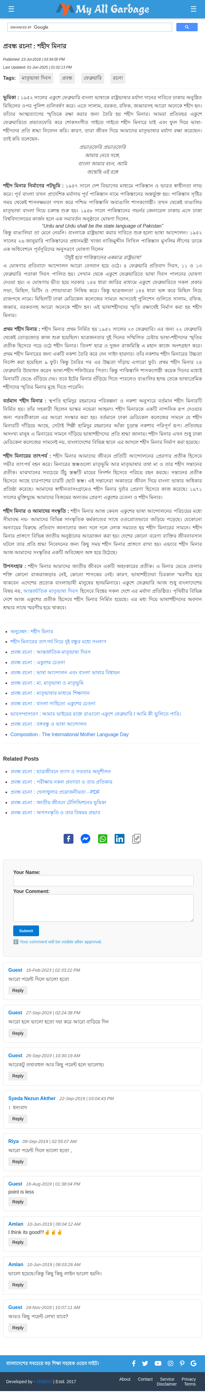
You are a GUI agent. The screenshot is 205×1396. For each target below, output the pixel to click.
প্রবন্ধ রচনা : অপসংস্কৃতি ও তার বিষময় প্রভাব (55, 812)
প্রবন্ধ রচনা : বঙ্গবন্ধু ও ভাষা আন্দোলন (48, 724)
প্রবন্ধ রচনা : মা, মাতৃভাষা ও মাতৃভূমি (47, 683)
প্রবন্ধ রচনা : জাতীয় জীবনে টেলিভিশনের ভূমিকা (58, 802)
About (125, 1384)
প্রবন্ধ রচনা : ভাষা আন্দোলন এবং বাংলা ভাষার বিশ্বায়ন (65, 672)
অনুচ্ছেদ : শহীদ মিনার (31, 631)
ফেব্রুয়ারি (93, 78)
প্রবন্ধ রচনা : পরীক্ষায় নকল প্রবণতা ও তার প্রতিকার (61, 782)
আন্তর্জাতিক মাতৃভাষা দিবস (50, 591)
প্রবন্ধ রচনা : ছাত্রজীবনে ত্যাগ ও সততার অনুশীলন (60, 771)
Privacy (189, 1384)
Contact (145, 1384)
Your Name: (102, 878)
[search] (89, 27)
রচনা (118, 78)
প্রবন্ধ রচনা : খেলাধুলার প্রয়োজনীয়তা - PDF (55, 792)
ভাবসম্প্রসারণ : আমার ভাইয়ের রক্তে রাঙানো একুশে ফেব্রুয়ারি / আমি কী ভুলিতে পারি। (95, 714)
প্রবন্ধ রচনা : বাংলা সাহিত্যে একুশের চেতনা (53, 703)
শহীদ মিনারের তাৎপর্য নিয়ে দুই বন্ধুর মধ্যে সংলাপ (58, 641)
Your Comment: (102, 908)
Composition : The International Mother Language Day (69, 734)
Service (167, 1384)
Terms (190, 1389)
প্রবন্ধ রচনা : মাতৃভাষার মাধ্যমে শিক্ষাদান (50, 693)
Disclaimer (167, 1389)
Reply (18, 995)
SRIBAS (44, 1386)
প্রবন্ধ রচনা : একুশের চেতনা (37, 662)
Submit (26, 935)
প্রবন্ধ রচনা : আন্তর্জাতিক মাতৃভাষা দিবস (50, 652)
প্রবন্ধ (67, 78)
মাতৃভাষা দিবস (36, 78)
